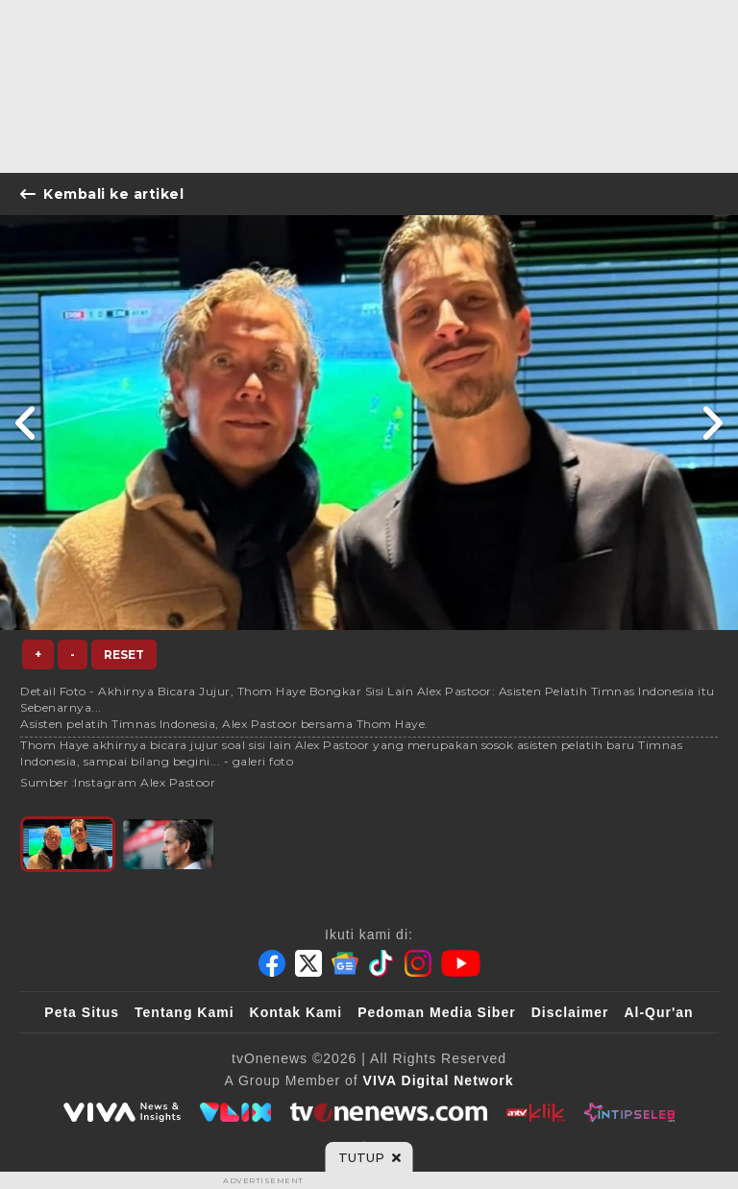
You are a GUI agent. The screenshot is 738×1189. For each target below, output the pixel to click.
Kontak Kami (296, 1012)
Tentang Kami (184, 1012)
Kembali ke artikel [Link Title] (102, 194)
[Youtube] (460, 963)
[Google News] (345, 963)
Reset (124, 654)
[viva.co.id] (122, 1112)
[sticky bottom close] (369, 1157)
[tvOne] (388, 1112)
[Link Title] (26, 422)
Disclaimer (570, 1012)
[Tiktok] (381, 963)
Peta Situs (81, 1012)
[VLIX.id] (235, 1112)
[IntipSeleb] (629, 1112)
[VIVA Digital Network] (438, 1080)
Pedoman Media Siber (436, 1012)
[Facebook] (271, 963)
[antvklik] (535, 1112)
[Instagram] (418, 963)
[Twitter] (308, 963)
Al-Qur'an (658, 1012)
